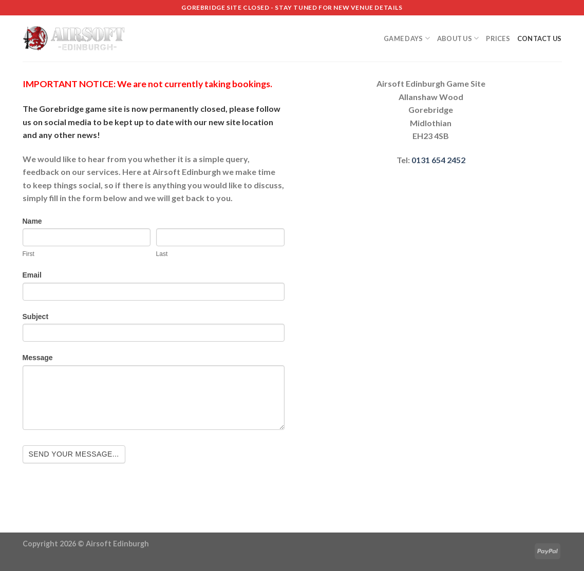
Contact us (539, 38)
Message (38, 357)
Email (32, 275)
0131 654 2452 (438, 160)
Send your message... (74, 454)
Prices (498, 38)
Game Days (407, 38)
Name (32, 221)
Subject (36, 316)
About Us (458, 38)
